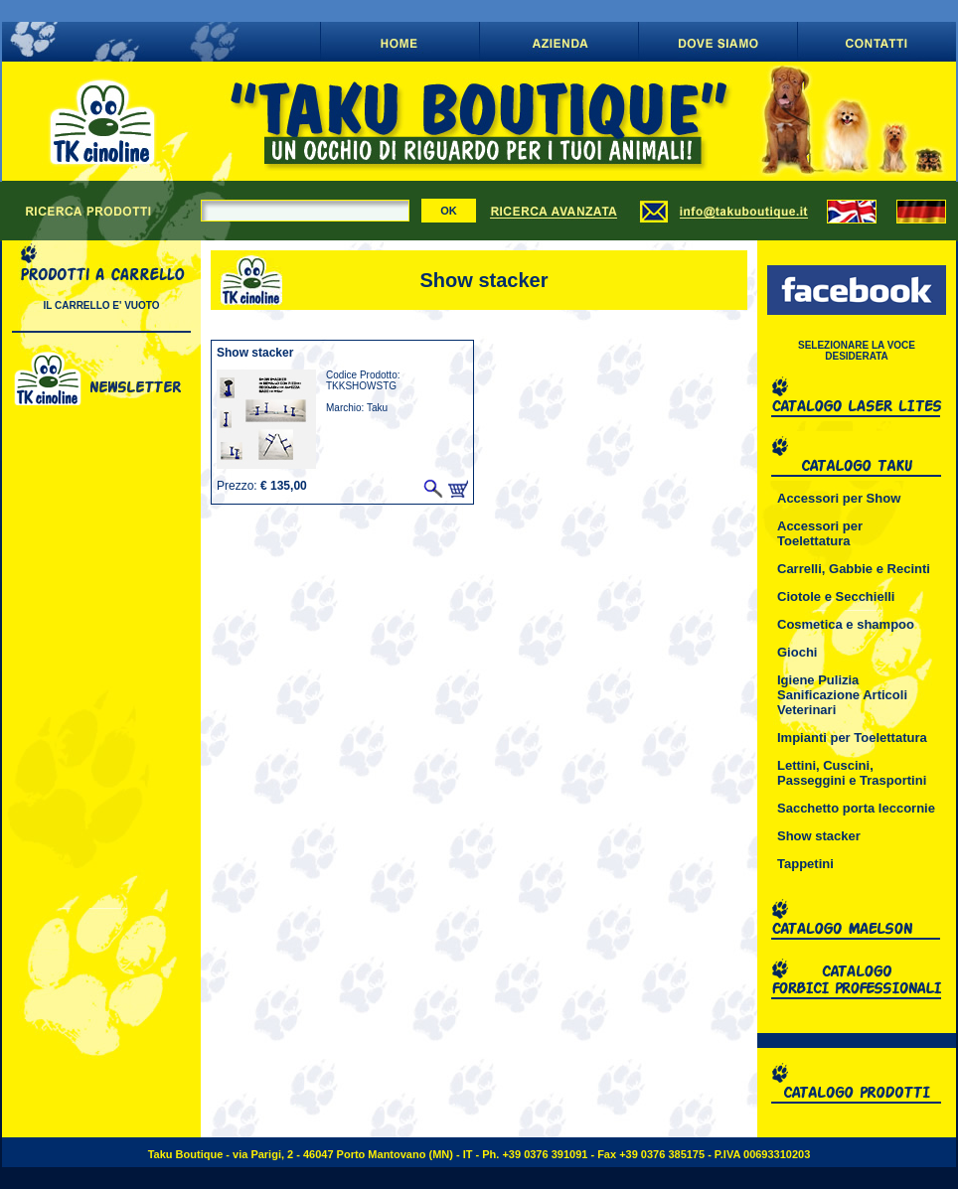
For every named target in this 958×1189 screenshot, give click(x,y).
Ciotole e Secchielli (836, 596)
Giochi (797, 652)
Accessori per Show (838, 498)
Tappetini (805, 863)
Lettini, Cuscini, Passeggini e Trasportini (851, 773)
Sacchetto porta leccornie (856, 808)
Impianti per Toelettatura (852, 737)
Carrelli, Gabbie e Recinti (853, 568)
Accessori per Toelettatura (820, 533)
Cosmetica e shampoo (845, 624)
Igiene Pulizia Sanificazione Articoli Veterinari (842, 694)
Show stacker (819, 835)
